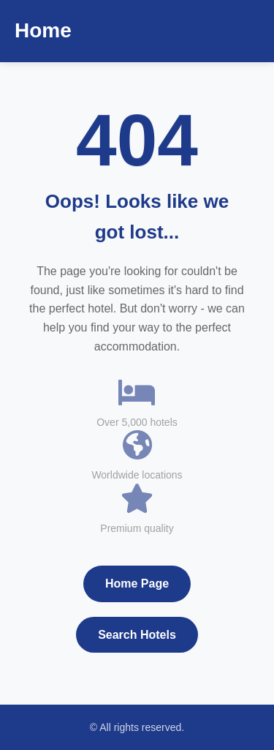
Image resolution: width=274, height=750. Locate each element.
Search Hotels (137, 635)
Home (43, 30)
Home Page (137, 583)
